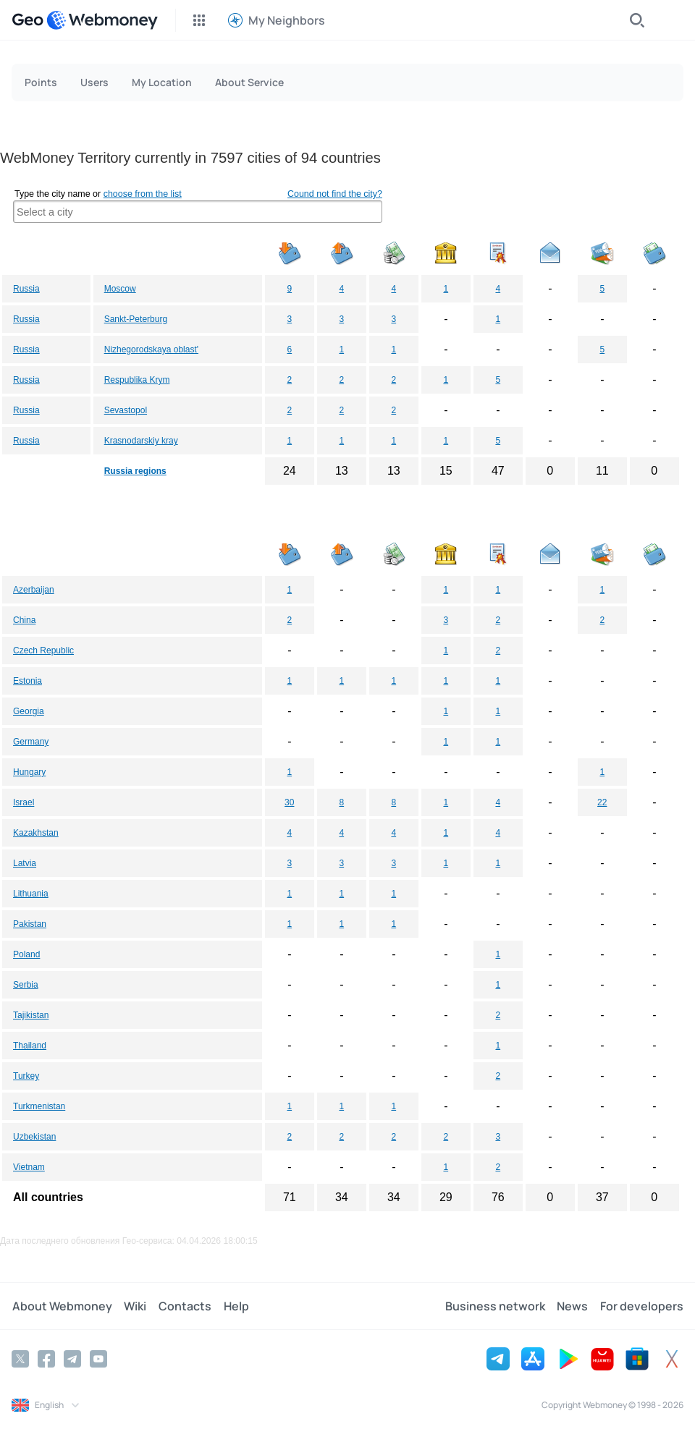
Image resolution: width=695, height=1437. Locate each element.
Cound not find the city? (334, 194)
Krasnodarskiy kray (141, 441)
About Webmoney (61, 1306)
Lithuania (31, 894)
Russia (26, 289)
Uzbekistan (34, 1137)
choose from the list (143, 194)
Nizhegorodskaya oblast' (151, 349)
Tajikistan (31, 1015)
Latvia (24, 863)
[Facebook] (46, 1359)
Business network (496, 1306)
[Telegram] (72, 1359)
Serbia (25, 985)
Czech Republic (43, 650)
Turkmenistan (39, 1106)
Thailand (29, 1045)
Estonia (27, 681)
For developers (641, 1306)
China (24, 620)
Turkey (26, 1076)
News (573, 1306)
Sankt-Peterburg (135, 319)
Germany (31, 742)
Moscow (120, 289)
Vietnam (29, 1167)
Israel (23, 802)
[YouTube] (98, 1359)
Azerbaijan (33, 590)
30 (289, 802)
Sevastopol (125, 410)
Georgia (28, 711)
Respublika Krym (137, 380)
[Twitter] (20, 1359)
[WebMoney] (102, 20)
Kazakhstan (36, 833)
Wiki (134, 1306)
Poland (26, 954)
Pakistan (29, 924)
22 (602, 802)
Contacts (183, 1306)
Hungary (29, 772)
